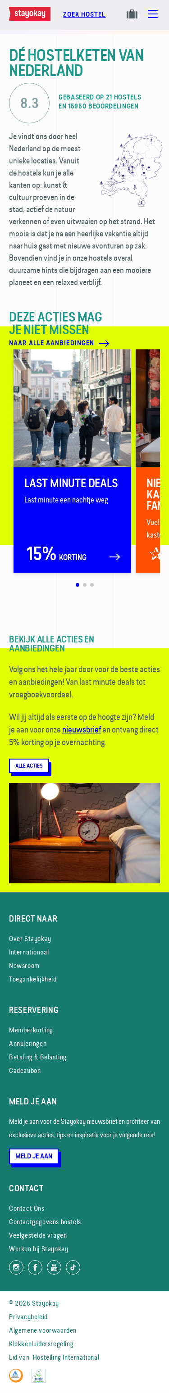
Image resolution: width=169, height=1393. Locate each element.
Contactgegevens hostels (45, 1221)
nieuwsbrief (81, 729)
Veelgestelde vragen (38, 1235)
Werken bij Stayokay (38, 1248)
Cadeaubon (25, 1070)
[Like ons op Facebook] (35, 1267)
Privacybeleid (28, 1316)
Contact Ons (27, 1208)
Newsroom (24, 965)
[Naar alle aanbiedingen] (69, 343)
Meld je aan (33, 1156)
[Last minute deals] (72, 461)
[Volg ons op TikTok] (73, 1267)
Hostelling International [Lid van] (66, 1357)
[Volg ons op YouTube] (54, 1267)
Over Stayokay (30, 938)
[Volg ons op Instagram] (16, 1267)
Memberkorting (31, 1030)
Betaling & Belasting (38, 1057)
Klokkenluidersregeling (41, 1343)
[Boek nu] (84, 19)
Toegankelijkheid (33, 979)
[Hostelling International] (18, 1380)
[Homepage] (31, 18)
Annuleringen (27, 1043)
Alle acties (29, 766)
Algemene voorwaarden (43, 1330)
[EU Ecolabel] (41, 1380)
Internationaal (29, 952)
